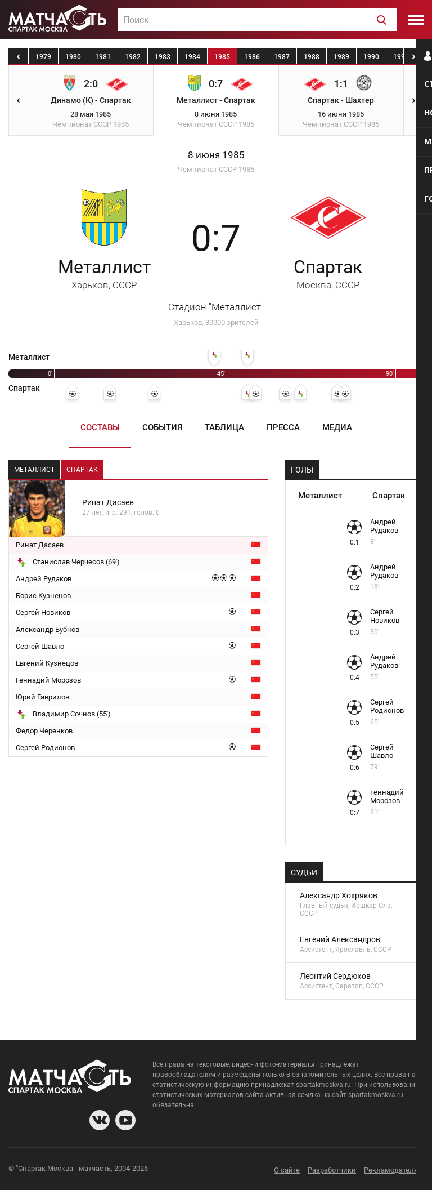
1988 (312, 57)
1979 (43, 57)
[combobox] (257, 19)
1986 (252, 57)
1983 (162, 57)
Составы (100, 427)
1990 (371, 57)
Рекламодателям (394, 1170)
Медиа (337, 427)
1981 (103, 57)
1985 (222, 57)
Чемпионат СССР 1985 (216, 169)
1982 (133, 57)
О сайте (287, 1170)
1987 (282, 57)
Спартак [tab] (82, 470)
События (162, 427)
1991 (401, 57)
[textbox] (257, 20)
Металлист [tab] (34, 470)
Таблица (224, 427)
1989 (341, 57)
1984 (192, 57)
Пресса (283, 427)
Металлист (104, 273)
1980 (73, 57)
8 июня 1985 (216, 155)
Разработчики (332, 1170)
